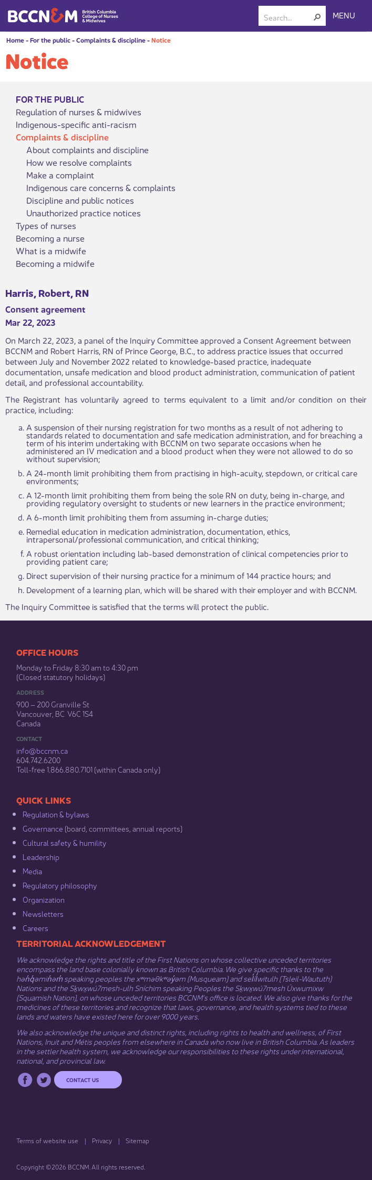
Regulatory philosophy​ (60, 885)
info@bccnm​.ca (42, 750)
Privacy (102, 1140)
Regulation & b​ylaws (56, 813)
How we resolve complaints (79, 162)
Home (15, 40)
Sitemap (137, 1140)
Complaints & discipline (111, 40)
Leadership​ (41, 856)
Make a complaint (60, 174)
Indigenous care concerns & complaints (100, 187)
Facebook (25, 1079)
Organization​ (44, 899)
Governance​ (43, 828)
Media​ (32, 870)
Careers (35, 927)
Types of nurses (46, 225)
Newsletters (43, 913)
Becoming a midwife (55, 263)
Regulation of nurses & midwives (78, 111)
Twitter (44, 1079)
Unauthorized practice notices (83, 212)
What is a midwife (51, 250)
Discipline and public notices (80, 200)
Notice (161, 40)
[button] (317, 17)
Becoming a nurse (50, 238)
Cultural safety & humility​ (65, 842)
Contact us (82, 1079)
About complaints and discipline (87, 149)
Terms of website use (47, 1140)
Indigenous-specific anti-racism (76, 124)
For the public (50, 40)
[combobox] (288, 17)
